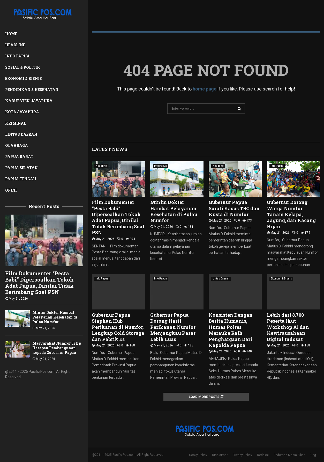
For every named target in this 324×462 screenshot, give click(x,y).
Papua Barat (19, 156)
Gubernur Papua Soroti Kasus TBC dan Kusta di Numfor (234, 208)
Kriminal (15, 123)
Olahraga (16, 145)
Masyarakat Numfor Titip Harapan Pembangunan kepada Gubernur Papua (56, 348)
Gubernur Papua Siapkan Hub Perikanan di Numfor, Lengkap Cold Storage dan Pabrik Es (118, 327)
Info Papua (17, 56)
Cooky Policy (198, 455)
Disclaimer (220, 455)
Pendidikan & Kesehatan (31, 89)
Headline (15, 44)
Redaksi (263, 455)
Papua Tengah (20, 178)
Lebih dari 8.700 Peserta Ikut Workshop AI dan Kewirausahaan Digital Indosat (288, 327)
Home (11, 33)
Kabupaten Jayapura (28, 100)
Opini (11, 190)
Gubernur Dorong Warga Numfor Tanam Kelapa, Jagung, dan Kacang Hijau (291, 214)
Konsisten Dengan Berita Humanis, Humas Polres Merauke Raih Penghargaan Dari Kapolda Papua (231, 330)
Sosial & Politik (22, 67)
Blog (313, 455)
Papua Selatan (21, 167)
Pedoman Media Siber (289, 455)
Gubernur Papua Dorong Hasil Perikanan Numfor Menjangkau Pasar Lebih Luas (172, 327)
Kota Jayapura (22, 111)
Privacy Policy (242, 455)
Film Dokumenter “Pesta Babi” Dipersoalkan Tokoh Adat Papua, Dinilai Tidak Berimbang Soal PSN (39, 282)
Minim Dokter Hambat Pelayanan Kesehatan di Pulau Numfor (54, 317)
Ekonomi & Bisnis (23, 78)
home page (204, 89)
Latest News (109, 149)
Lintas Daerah (21, 134)
